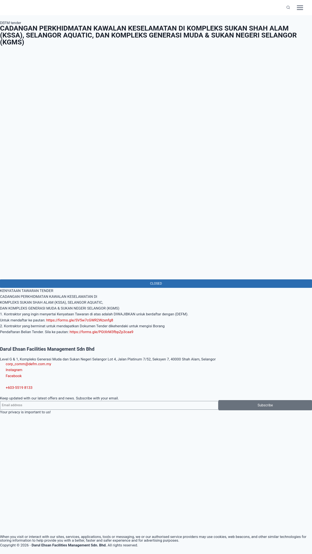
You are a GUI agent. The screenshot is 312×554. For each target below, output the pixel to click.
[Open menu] (300, 8)
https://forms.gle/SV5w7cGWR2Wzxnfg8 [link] (79, 320)
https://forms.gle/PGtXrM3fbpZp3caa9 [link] (101, 332)
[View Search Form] (288, 7)
